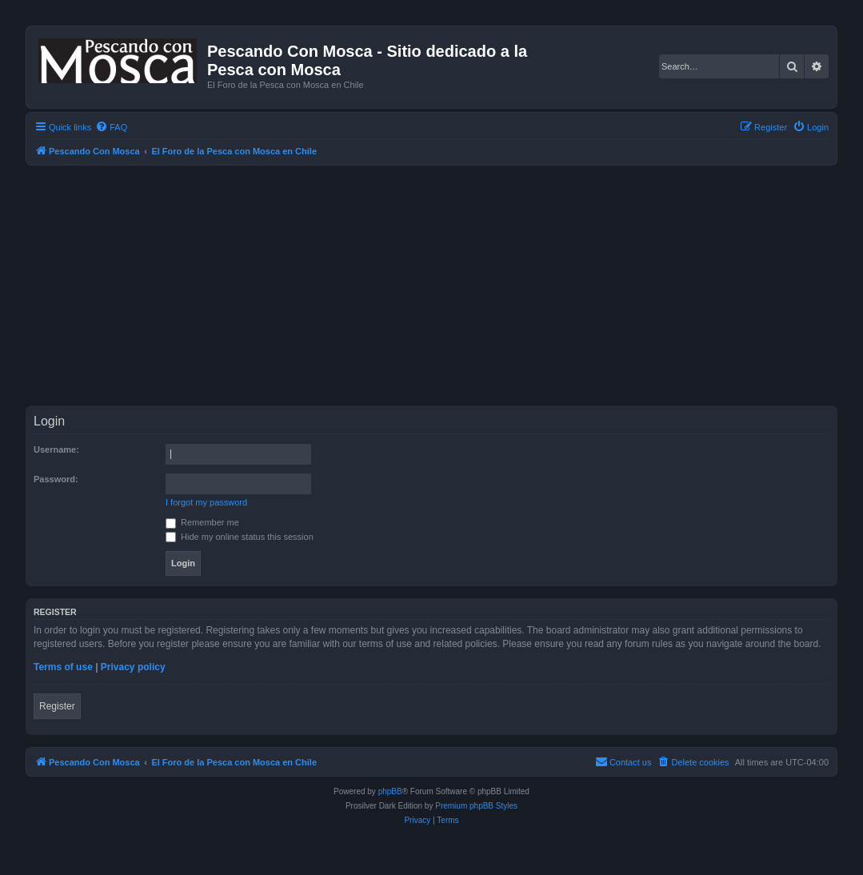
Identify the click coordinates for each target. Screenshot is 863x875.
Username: (56, 449)
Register (57, 706)
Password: (56, 479)
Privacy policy (133, 667)
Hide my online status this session (240, 536)
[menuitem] (111, 127)
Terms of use (63, 667)
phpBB (390, 791)
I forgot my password (206, 502)
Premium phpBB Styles (476, 805)
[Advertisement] (444, 286)
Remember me (202, 522)
